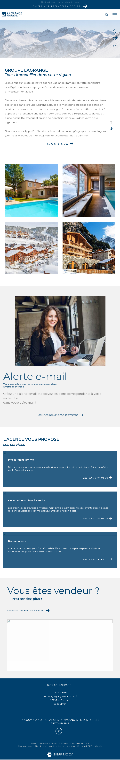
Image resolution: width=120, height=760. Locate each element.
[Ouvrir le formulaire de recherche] (97, 14)
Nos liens (71, 746)
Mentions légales (56, 746)
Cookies (98, 746)
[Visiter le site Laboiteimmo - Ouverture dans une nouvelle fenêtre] (60, 752)
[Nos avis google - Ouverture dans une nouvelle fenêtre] (59, 731)
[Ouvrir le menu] (115, 14)
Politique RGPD (84, 746)
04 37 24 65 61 (60, 692)
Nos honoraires (25, 746)
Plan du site (40, 746)
